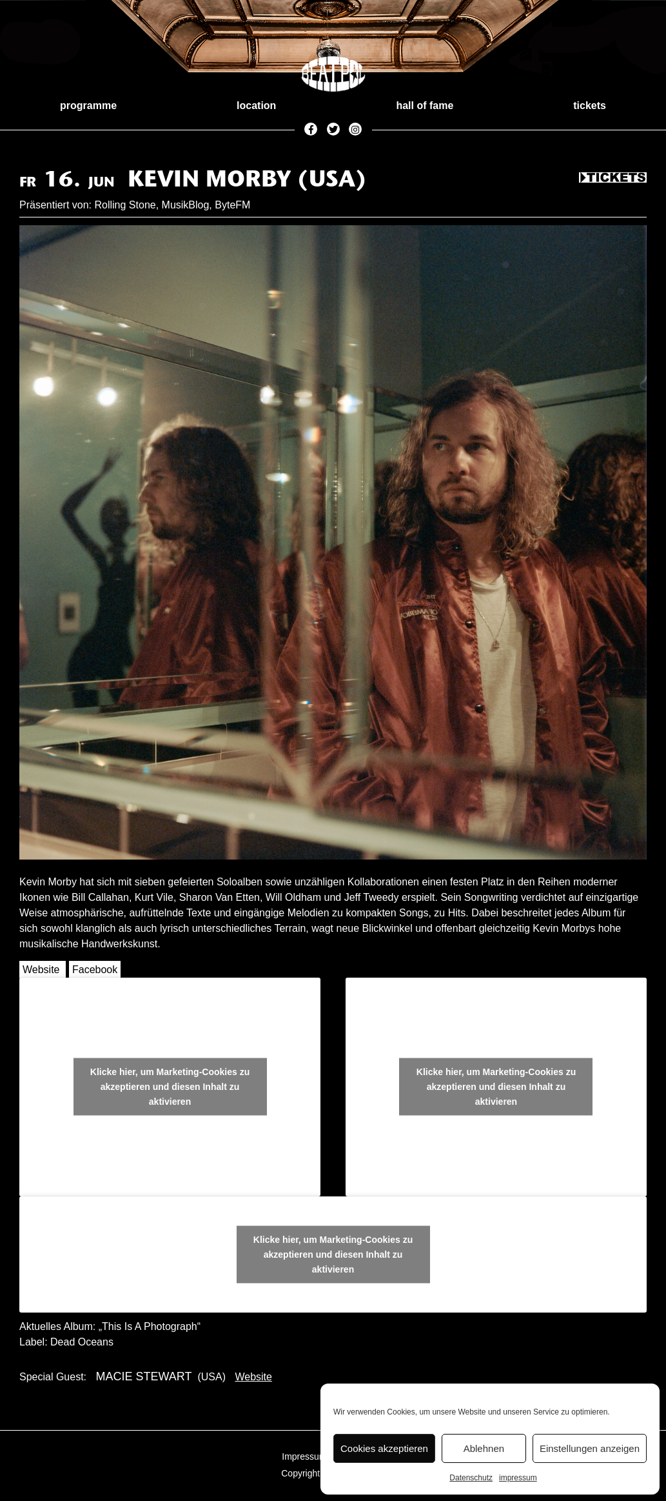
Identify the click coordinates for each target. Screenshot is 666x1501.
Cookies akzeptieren (384, 1448)
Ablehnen (484, 1448)
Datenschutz (471, 1477)
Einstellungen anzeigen (590, 1448)
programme (88, 105)
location (256, 105)
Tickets (613, 178)
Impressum (304, 1456)
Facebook (94, 969)
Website (41, 969)
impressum (518, 1477)
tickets (589, 105)
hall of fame (424, 105)
